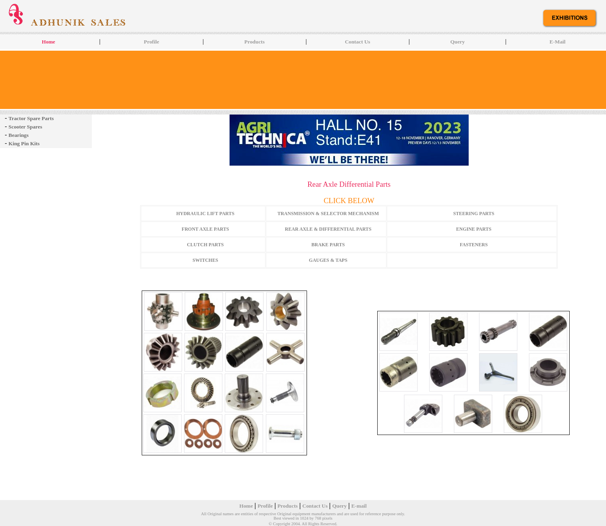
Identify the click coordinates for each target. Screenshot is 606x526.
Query (457, 42)
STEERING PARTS (473, 213)
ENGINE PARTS (473, 229)
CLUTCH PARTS (205, 244)
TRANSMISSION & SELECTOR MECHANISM (328, 213)
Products (254, 42)
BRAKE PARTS (328, 244)
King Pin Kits (24, 143)
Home (246, 506)
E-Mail (558, 42)
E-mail (359, 506)
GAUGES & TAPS (328, 260)
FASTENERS (474, 244)
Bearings (18, 135)
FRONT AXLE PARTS (205, 229)
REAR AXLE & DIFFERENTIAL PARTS (328, 229)
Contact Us (357, 42)
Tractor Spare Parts (30, 118)
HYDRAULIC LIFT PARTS (205, 213)
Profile (151, 42)
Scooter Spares (25, 127)
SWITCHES (205, 260)
